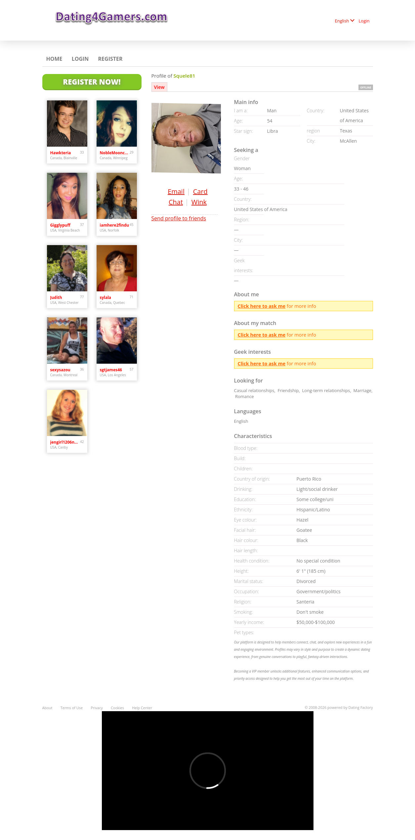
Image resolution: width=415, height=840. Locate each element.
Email (176, 191)
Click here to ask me (262, 306)
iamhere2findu (114, 225)
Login (364, 21)
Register (110, 58)
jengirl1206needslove (65, 442)
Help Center (142, 707)
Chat (176, 202)
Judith (56, 297)
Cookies (117, 707)
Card (200, 191)
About (47, 707)
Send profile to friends (178, 218)
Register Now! (91, 82)
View (159, 87)
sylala (105, 297)
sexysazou (60, 370)
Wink (199, 202)
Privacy (97, 707)
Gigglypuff (60, 225)
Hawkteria (60, 153)
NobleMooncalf (115, 153)
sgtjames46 (111, 370)
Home (54, 58)
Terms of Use (72, 707)
